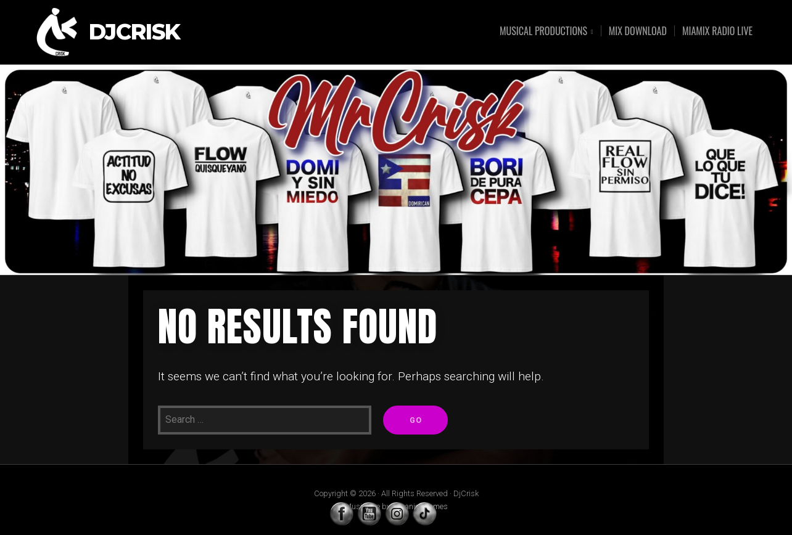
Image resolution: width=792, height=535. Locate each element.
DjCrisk (134, 32)
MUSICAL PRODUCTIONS (543, 31)
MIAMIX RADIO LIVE (717, 30)
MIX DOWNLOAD (638, 30)
